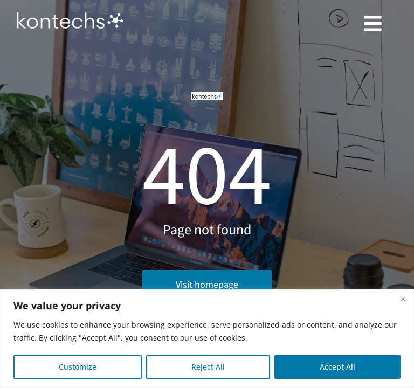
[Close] (402, 298)
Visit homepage (207, 284)
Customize (77, 367)
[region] (207, 338)
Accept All (337, 367)
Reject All (208, 367)
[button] (372, 23)
